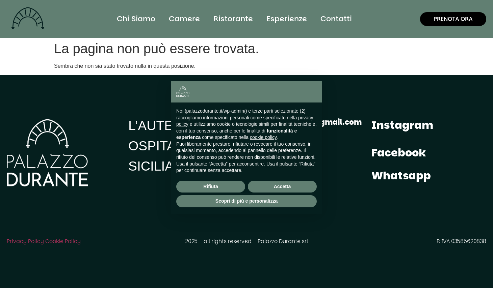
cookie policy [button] (263, 137)
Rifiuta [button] (210, 186)
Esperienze (286, 18)
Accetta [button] (282, 186)
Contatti (336, 18)
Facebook (398, 152)
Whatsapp (401, 175)
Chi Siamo (136, 18)
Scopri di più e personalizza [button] (246, 201)
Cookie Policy (63, 241)
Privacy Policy (25, 241)
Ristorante (233, 18)
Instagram (402, 124)
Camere (184, 18)
